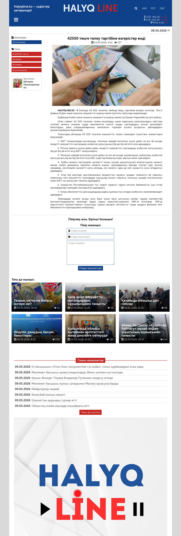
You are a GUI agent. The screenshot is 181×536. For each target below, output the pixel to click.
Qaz (162, 8)
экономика (20, 70)
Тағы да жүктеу (90, 417)
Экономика (18, 42)
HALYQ (90, 8)
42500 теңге (21, 54)
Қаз (144, 8)
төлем (17, 64)
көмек (17, 59)
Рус (153, 8)
